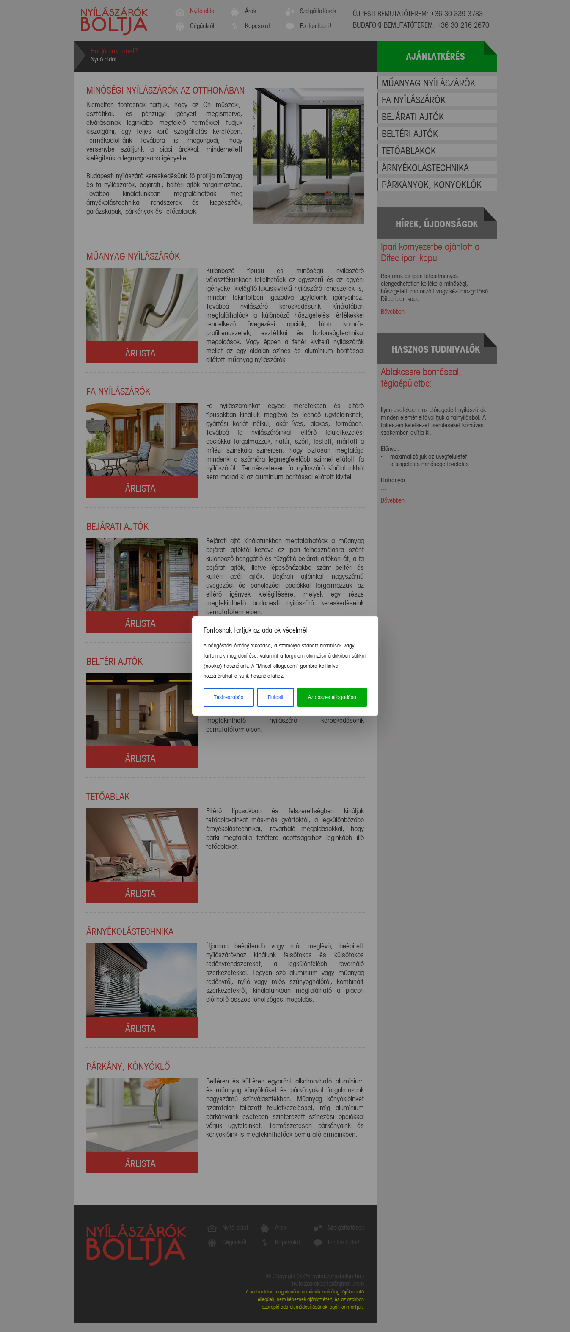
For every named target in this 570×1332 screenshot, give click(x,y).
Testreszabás (228, 697)
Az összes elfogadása (332, 697)
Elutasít (276, 697)
